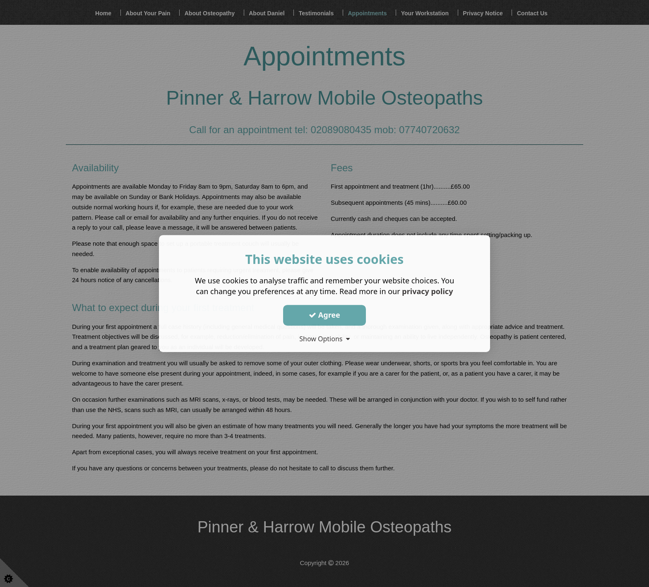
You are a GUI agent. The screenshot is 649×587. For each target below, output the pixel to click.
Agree (324, 315)
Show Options (324, 338)
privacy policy (427, 291)
